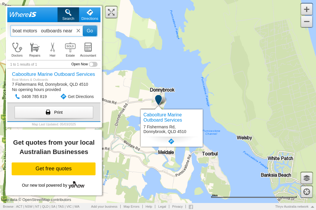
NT (37, 206)
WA (77, 206)
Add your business (104, 206)
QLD (45, 206)
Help (149, 206)
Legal (162, 206)
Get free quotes (54, 169)
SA (53, 206)
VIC (69, 206)
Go (90, 30)
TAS (61, 206)
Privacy (177, 206)
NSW (29, 206)
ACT (19, 206)
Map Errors (131, 206)
